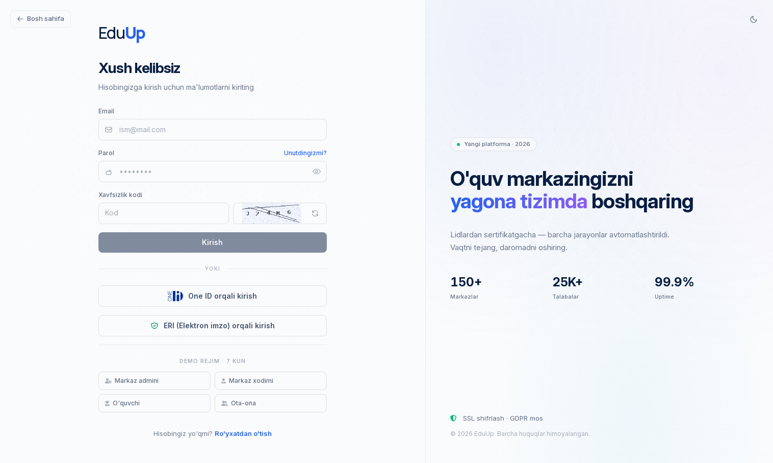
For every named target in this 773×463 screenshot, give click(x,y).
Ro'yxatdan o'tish (243, 433)
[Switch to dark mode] (753, 19)
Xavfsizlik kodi (120, 195)
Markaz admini (132, 380)
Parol (106, 153)
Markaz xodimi (247, 380)
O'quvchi (122, 403)
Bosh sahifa (40, 18)
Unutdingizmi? (305, 153)
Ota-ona (238, 403)
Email (106, 111)
